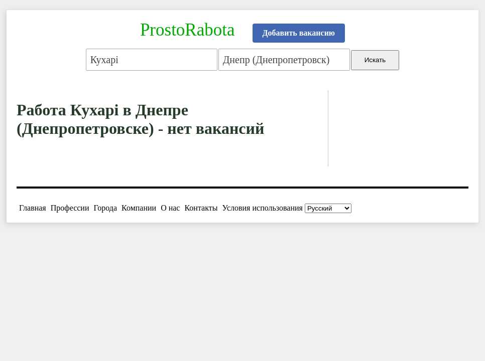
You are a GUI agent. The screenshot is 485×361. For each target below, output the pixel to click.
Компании (139, 208)
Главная (32, 208)
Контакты (200, 208)
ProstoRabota (187, 30)
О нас (170, 208)
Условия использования (262, 208)
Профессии (70, 208)
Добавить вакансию (299, 33)
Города (105, 208)
